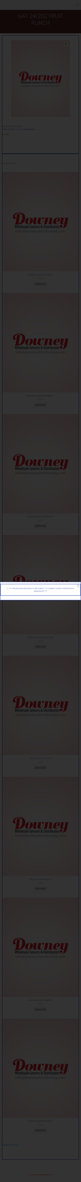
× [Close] (78, 586)
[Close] (78, 585)
